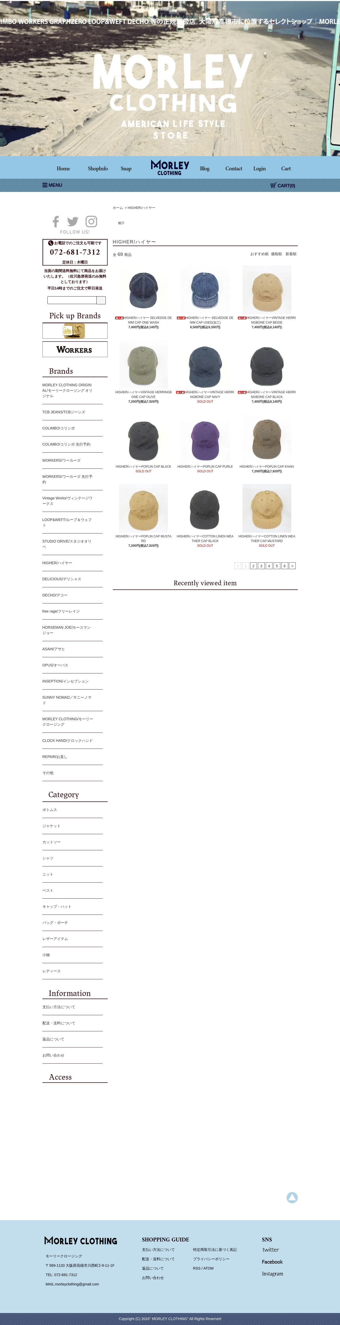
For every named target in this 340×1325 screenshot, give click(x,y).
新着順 (291, 254)
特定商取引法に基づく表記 (215, 1249)
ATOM (208, 1268)
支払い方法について (71, 1007)
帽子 (121, 223)
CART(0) (282, 185)
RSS (197, 1268)
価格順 (276, 254)
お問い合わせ (71, 1056)
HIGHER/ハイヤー (141, 208)
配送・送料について (71, 1023)
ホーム (118, 208)
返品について (71, 1040)
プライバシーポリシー (211, 1259)
